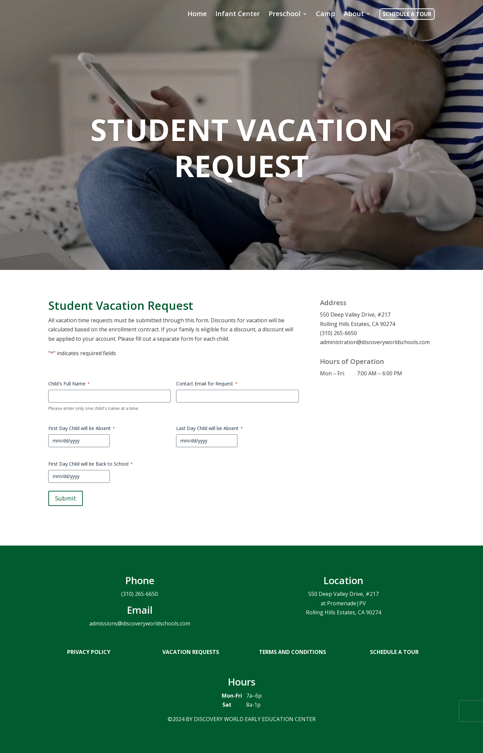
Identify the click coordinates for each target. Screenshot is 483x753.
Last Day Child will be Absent (209, 428)
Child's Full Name (69, 383)
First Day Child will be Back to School (90, 464)
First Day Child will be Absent (81, 428)
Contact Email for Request (206, 383)
